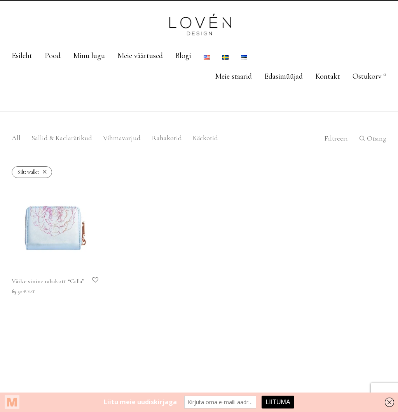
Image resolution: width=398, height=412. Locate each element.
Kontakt (327, 76)
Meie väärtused (140, 55)
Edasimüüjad (283, 76)
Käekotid (205, 138)
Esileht (22, 55)
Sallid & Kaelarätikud (61, 138)
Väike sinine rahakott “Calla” (48, 281)
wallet (28, 172)
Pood (53, 55)
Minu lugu (89, 55)
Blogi (183, 55)
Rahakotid (167, 138)
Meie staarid (233, 76)
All (16, 138)
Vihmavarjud (122, 138)
